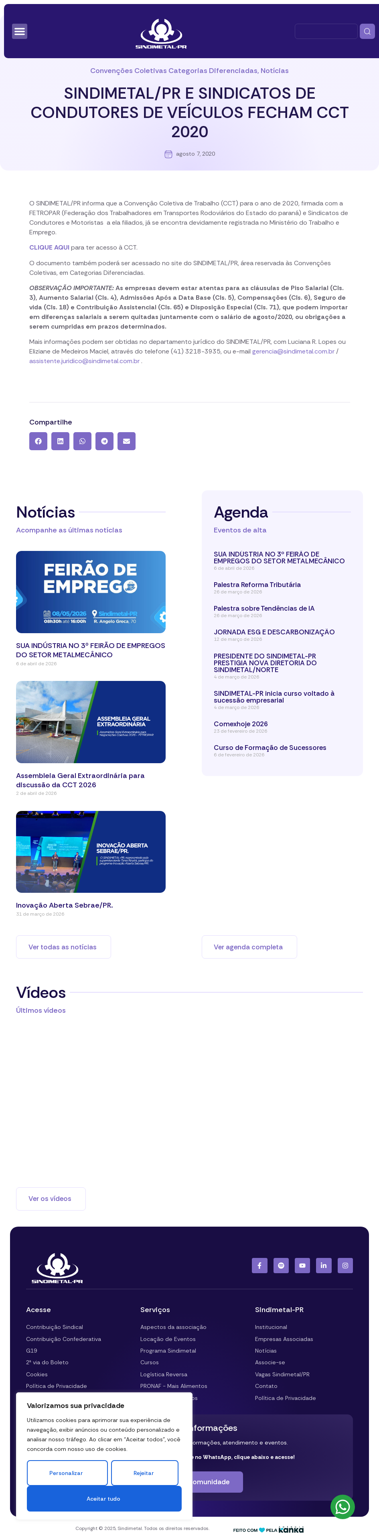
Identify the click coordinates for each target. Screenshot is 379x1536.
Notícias (275, 70)
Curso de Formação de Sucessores (271, 747)
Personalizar (66, 1473)
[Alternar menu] (19, 31)
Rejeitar (144, 1473)
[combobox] (326, 31)
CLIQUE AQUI (49, 247)
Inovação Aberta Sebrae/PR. (64, 905)
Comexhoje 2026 (241, 723)
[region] (104, 1456)
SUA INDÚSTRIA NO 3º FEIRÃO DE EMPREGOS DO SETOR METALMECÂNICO (90, 650)
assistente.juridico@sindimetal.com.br (84, 361)
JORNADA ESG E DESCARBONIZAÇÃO (274, 632)
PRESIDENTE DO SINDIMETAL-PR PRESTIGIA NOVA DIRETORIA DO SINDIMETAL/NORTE (265, 663)
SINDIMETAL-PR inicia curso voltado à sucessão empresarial (274, 697)
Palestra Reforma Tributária (257, 584)
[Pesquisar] (367, 31)
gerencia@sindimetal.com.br (293, 351)
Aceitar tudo (103, 1498)
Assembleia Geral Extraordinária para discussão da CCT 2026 (80, 780)
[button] (38, 441)
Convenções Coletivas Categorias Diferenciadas (173, 70)
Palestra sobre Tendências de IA (264, 608)
